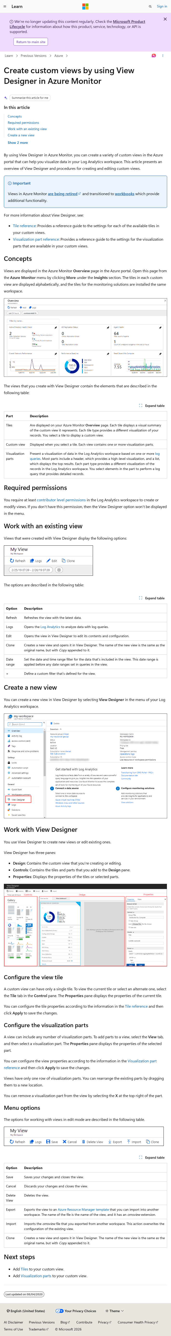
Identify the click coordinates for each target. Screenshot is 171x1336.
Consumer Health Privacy (136, 1322)
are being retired (63, 193)
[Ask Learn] (154, 56)
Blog (63, 1322)
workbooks (124, 193)
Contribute (84, 1322)
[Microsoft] (85, 6)
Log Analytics (50, 626)
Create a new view (21, 135)
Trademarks (37, 1329)
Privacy (103, 1322)
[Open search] (150, 6)
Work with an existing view (27, 128)
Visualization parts (36, 1275)
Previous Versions (33, 55)
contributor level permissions (61, 499)
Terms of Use (13, 1329)
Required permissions (23, 122)
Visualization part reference (36, 239)
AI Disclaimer (13, 1322)
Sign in (162, 6)
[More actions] (163, 56)
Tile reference (24, 225)
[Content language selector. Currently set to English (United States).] (26, 1311)
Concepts (15, 116)
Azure (58, 55)
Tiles (24, 1268)
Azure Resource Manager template (83, 1209)
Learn (9, 55)
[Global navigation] (5, 6)
